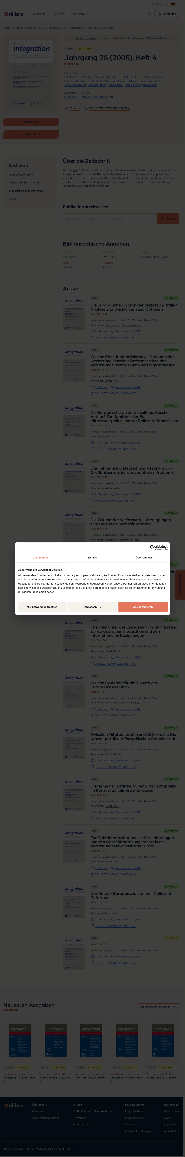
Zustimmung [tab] (41, 557)
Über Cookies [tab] (144, 557)
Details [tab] (92, 557)
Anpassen (92, 606)
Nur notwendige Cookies (42, 606)
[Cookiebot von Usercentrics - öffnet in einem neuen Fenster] (152, 547)
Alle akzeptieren (143, 606)
